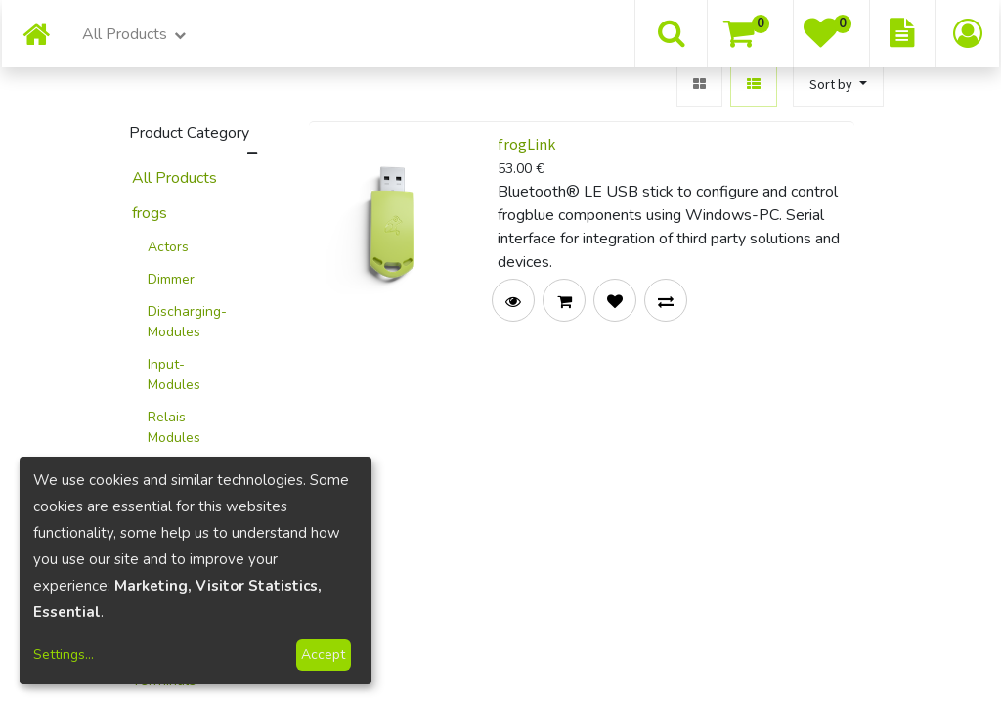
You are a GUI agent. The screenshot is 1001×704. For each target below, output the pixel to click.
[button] (838, 85)
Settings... (63, 654)
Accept (323, 654)
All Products (174, 178)
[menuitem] (36, 37)
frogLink (526, 144)
